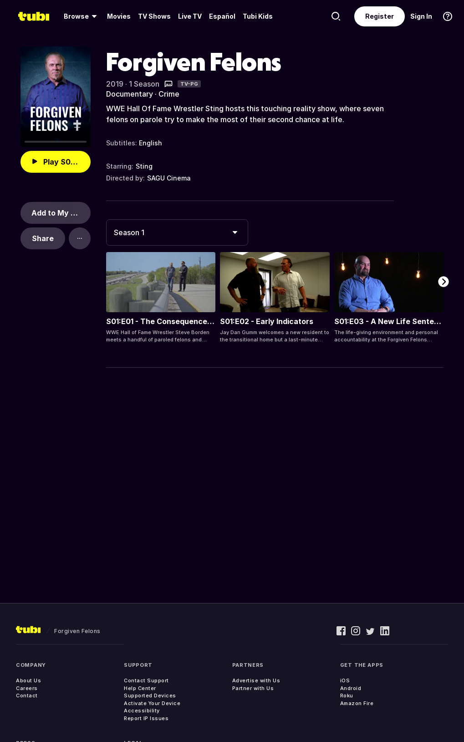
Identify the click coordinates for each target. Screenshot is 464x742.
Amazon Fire (357, 703)
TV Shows (154, 16)
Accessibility (142, 710)
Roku (346, 695)
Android (351, 688)
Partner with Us (253, 688)
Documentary (129, 93)
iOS (345, 680)
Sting (144, 166)
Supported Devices (150, 695)
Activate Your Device (152, 703)
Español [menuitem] (222, 16)
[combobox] (177, 232)
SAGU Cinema (169, 178)
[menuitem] (81, 16)
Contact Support (146, 680)
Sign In (421, 16)
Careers (27, 688)
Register (379, 16)
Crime (168, 93)
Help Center (140, 688)
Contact (27, 695)
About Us (28, 680)
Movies (119, 16)
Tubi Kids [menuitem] (258, 16)
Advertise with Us (256, 680)
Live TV (190, 16)
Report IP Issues (146, 718)
